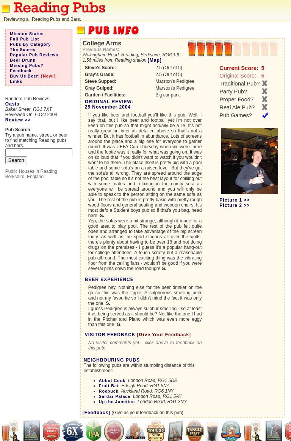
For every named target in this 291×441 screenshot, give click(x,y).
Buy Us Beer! (25, 76)
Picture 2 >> (234, 205)
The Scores (22, 49)
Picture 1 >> (234, 200)
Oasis (12, 104)
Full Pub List (24, 39)
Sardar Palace (115, 396)
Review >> (18, 120)
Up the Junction (117, 401)
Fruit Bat (109, 386)
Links (16, 81)
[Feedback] (96, 412)
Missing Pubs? (26, 65)
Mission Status (27, 33)
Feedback (20, 70)
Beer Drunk (22, 60)
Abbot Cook (112, 380)
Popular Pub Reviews (34, 55)
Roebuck (109, 391)
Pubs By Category (30, 44)
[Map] (155, 60)
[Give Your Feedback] (164, 334)
